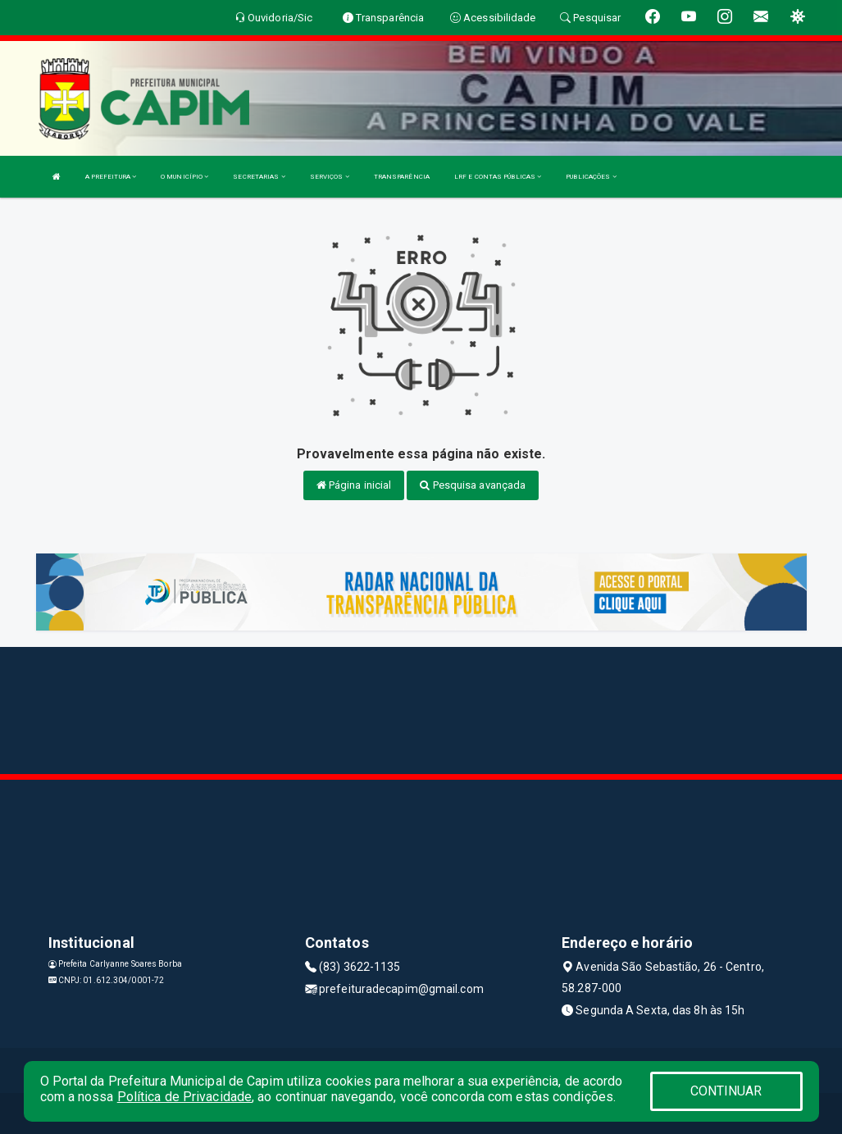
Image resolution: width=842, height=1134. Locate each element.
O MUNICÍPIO (184, 176)
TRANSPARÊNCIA (402, 176)
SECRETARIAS (258, 176)
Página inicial (354, 485)
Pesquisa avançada (473, 485)
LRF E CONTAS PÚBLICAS (497, 176)
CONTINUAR (726, 1091)
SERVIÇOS (329, 176)
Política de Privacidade (184, 1096)
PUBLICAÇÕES (591, 176)
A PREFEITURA (110, 176)
